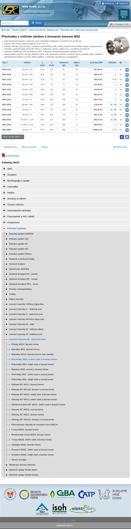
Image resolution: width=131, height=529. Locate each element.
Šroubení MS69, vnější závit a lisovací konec (32, 455)
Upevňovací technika (19, 269)
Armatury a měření (16, 198)
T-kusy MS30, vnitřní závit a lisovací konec (31, 439)
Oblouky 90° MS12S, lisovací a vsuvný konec (32, 389)
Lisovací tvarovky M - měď (21, 324)
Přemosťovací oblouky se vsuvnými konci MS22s (34, 424)
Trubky (12, 294)
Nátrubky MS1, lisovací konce (25, 349)
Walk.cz (73, 520)
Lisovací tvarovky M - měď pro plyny (26, 329)
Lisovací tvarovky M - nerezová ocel (43, 30)
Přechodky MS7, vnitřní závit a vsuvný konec (32, 374)
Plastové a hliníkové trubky (21, 259)
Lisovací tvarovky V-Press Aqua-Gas (26, 304)
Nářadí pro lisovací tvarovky (22, 465)
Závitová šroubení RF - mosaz (23, 279)
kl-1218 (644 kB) (10, 156)
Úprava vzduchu (15, 204)
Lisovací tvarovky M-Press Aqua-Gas (26, 319)
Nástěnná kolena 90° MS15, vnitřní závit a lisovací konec (38, 404)
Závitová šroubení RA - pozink (23, 274)
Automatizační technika (19, 210)
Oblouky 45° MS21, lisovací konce (27, 414)
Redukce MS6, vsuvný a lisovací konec (29, 369)
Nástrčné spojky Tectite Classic (23, 475)
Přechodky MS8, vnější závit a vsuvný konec (32, 379)
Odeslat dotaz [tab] (120, 147)
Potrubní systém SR (18, 249)
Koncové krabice (17, 264)
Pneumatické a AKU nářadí (20, 216)
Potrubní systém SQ (18, 239)
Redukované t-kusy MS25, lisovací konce (30, 434)
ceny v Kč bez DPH (11, 137)
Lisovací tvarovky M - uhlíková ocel (25, 334)
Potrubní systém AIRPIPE (21, 234)
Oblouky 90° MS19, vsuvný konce (27, 409)
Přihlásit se (108, 3)
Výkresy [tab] (44, 147)
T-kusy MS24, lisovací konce (24, 429)
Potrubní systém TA (18, 244)
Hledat (37, 22)
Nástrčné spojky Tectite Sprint (23, 470)
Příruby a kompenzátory (20, 289)
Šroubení (11, 175)
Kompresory (13, 222)
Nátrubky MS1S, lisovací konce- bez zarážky (32, 354)
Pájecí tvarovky (16, 299)
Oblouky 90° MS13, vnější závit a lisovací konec (34, 394)
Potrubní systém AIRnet (20, 254)
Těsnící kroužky (18, 460)
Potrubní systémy (19, 30)
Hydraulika (12, 186)
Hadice (10, 192)
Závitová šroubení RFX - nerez (23, 284)
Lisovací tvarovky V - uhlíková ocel (25, 309)
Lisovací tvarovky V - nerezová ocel (26, 314)
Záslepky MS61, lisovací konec (26, 445)
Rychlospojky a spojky (18, 180)
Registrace (122, 3)
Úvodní (7, 30)
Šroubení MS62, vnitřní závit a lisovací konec (32, 450)
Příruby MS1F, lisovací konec (25, 344)
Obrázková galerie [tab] (28, 147)
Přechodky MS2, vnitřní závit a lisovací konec (79, 30)
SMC (9, 169)
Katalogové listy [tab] (10, 147)
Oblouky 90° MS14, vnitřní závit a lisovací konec (34, 399)
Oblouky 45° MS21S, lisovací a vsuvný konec (32, 419)
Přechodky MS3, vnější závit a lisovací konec (32, 364)
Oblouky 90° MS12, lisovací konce (27, 384)
